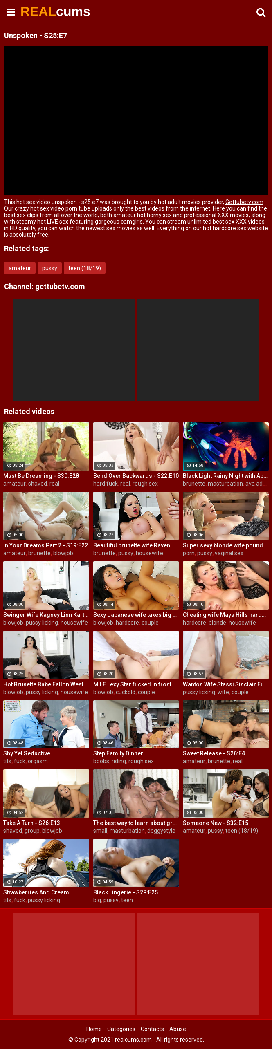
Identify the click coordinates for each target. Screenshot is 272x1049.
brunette (194, 483)
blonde (217, 622)
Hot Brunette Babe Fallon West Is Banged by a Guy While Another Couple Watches (46, 684)
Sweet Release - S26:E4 (214, 753)
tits (7, 761)
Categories (121, 1029)
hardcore (127, 622)
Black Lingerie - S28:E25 (125, 892)
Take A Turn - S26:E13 (31, 823)
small (100, 830)
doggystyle (161, 830)
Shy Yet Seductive (26, 753)
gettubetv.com (60, 286)
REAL (40, 11)
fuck (19, 761)
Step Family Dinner (118, 753)
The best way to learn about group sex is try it (136, 823)
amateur (20, 268)
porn (189, 553)
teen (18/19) (84, 268)
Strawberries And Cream (36, 892)
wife (223, 692)
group (32, 830)
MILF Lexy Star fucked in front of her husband (136, 684)
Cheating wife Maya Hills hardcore (226, 615)
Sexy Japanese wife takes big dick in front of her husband (136, 615)
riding (119, 761)
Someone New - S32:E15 (215, 823)
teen (127, 900)
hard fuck (105, 483)
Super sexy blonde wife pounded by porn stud (226, 545)
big (97, 900)
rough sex (145, 483)
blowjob (63, 553)
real (54, 483)
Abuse (177, 1029)
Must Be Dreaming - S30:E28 (41, 476)
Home (94, 1029)
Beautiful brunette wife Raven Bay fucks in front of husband (136, 545)
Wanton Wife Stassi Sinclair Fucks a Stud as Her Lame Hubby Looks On (226, 684)
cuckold (125, 692)
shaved (37, 483)
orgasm (38, 761)
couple (150, 622)
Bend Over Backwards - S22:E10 (136, 476)
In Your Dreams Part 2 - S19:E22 (45, 545)
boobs (101, 761)
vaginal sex (229, 553)
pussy (49, 268)
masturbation (225, 483)
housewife (149, 553)
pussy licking (42, 622)
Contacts (152, 1029)
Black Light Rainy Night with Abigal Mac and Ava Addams (226, 476)
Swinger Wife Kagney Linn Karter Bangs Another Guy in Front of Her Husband (46, 615)
